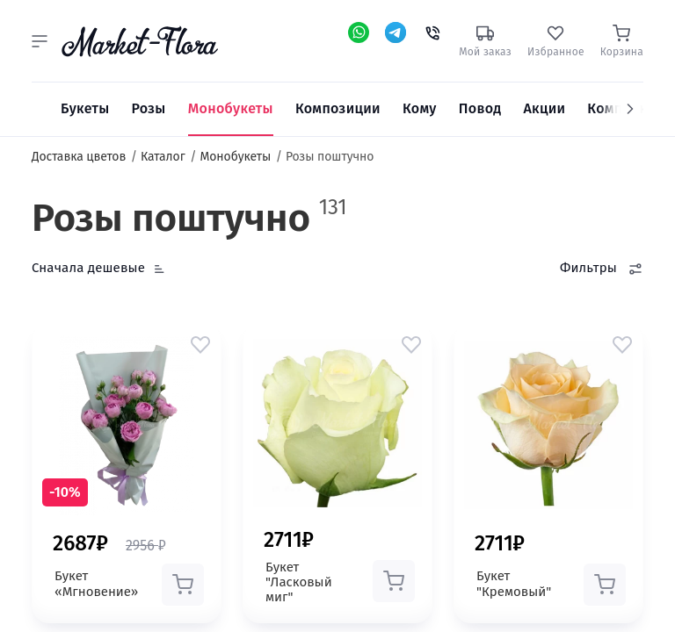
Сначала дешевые (88, 268)
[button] (39, 41)
